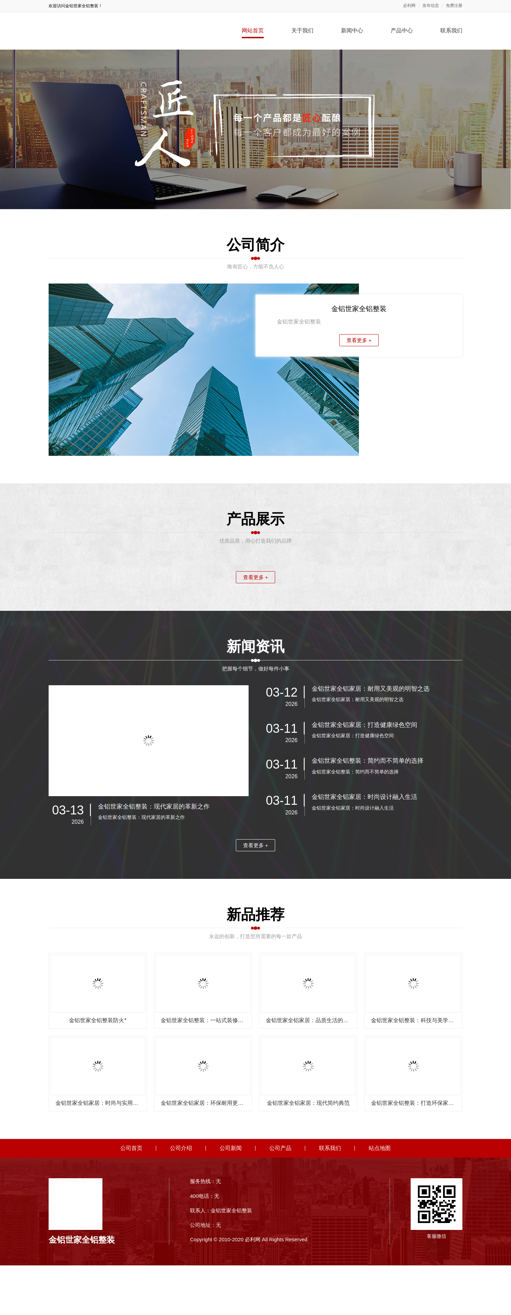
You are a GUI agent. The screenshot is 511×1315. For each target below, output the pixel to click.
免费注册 (454, 5)
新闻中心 (352, 30)
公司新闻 (231, 1198)
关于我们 (302, 30)
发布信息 (430, 5)
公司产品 (280, 1198)
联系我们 (451, 30)
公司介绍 (181, 1198)
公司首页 (131, 1198)
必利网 (409, 5)
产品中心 (402, 30)
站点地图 (380, 1198)
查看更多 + (359, 340)
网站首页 (253, 30)
